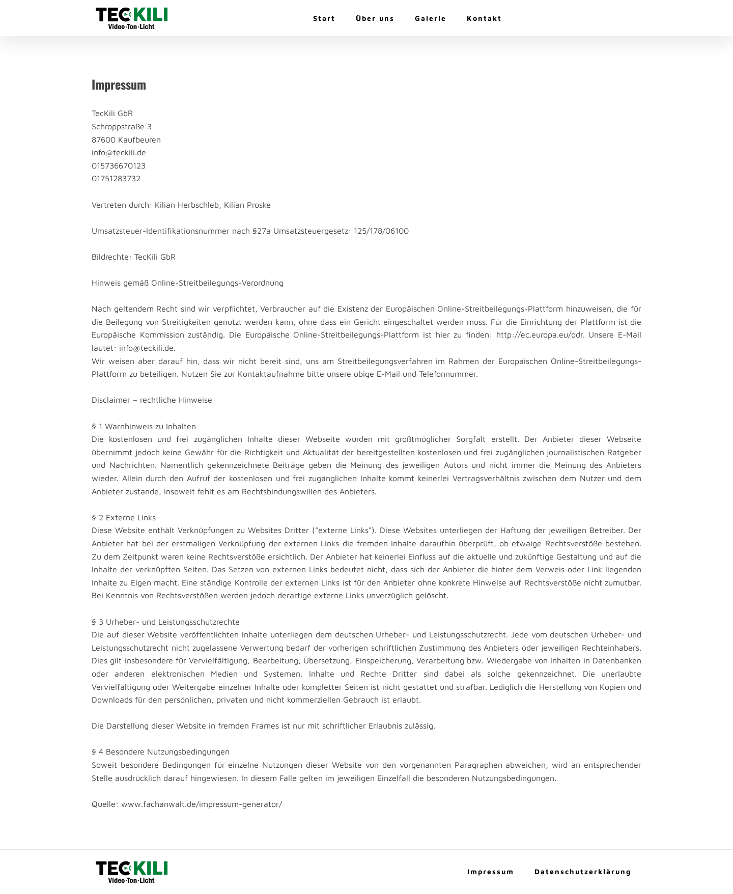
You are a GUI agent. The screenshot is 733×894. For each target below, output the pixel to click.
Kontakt (484, 18)
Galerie (430, 18)
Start (324, 18)
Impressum (490, 871)
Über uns (375, 18)
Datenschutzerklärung (582, 871)
